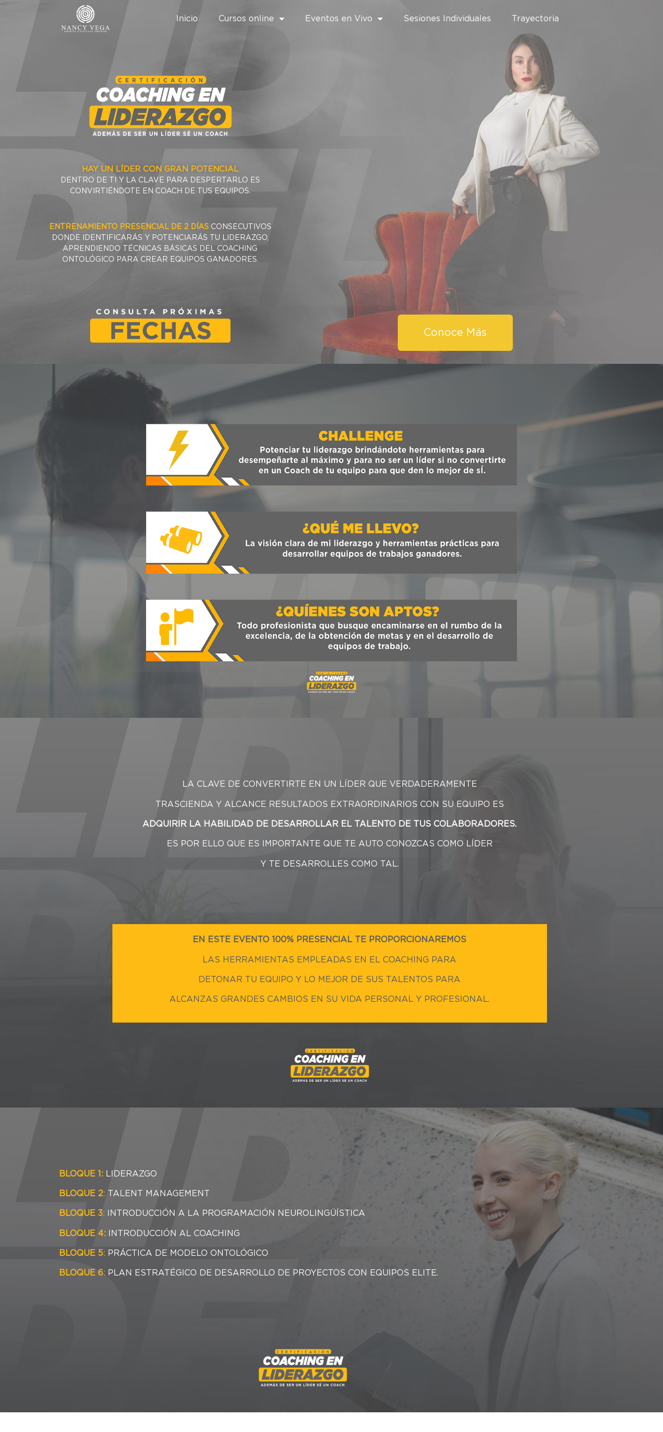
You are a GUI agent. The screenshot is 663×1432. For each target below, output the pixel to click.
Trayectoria (535, 19)
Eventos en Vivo (344, 18)
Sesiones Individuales (447, 19)
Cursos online (251, 18)
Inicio (187, 19)
